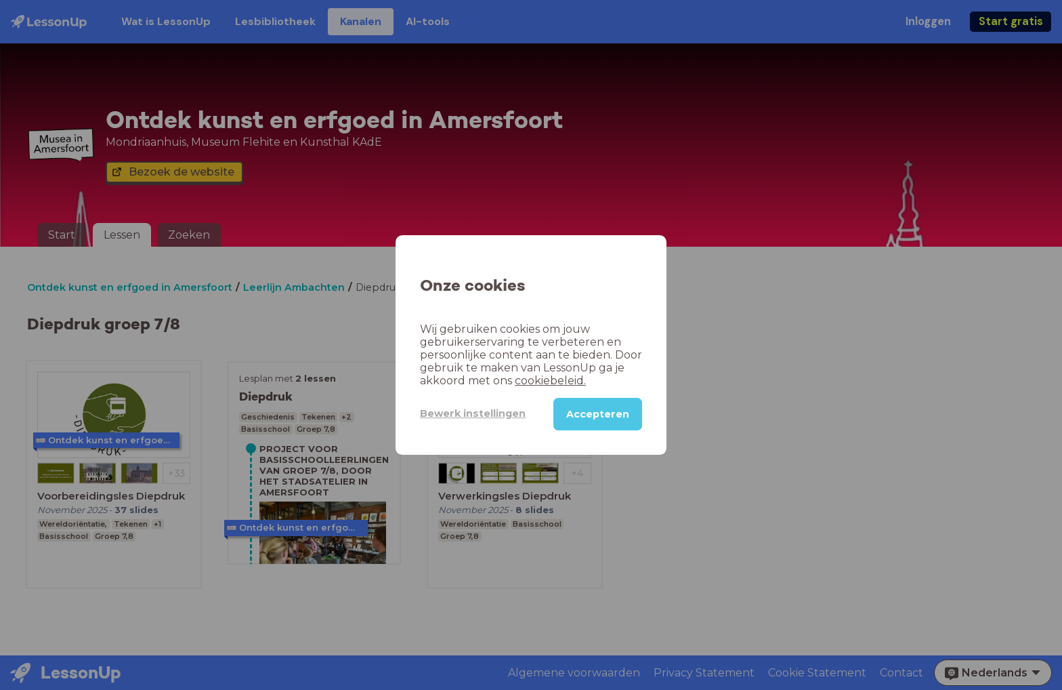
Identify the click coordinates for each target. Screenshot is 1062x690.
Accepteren (597, 414)
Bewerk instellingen (473, 413)
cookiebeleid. (550, 380)
